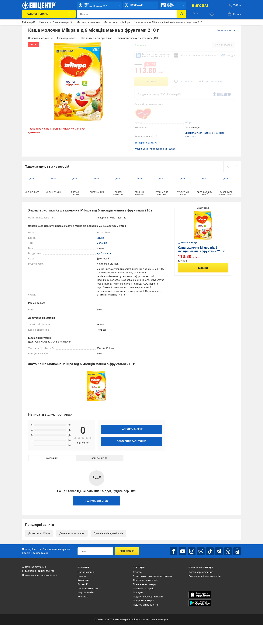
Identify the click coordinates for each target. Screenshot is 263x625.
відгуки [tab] (50, 458)
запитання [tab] (98, 458)
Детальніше (34, 132)
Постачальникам (88, 588)
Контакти (83, 580)
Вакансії (82, 584)
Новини (82, 576)
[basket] (234, 14)
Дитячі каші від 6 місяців (108, 533)
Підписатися (127, 551)
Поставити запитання (131, 441)
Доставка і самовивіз (145, 580)
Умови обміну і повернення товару (154, 148)
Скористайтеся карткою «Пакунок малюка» (205, 134)
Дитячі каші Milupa (39, 533)
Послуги (138, 592)
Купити (151, 81)
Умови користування (201, 572)
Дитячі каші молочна (72, 533)
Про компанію (86, 572)
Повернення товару (144, 584)
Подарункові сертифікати (148, 596)
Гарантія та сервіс (143, 588)
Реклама (83, 596)
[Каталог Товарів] (49, 14)
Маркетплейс (86, 592)
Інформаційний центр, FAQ (38, 570)
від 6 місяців (104, 253)
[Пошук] (181, 14)
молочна (102, 243)
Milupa (188, 122)
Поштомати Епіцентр (145, 604)
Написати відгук (131, 429)
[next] (236, 166)
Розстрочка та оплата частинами (152, 576)
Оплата (137, 572)
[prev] (227, 166)
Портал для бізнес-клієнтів (204, 576)
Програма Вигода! (143, 600)
